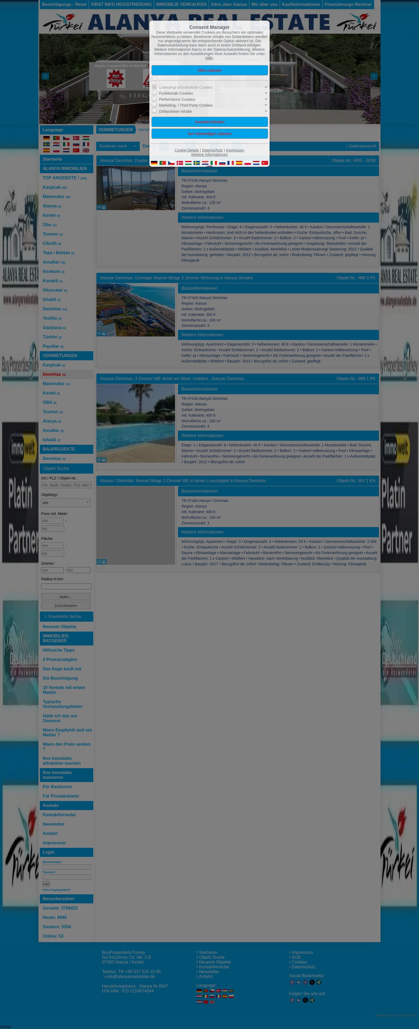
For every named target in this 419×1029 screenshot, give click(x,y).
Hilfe (209, 58)
